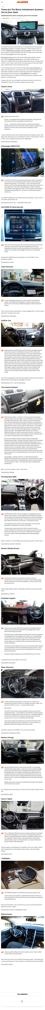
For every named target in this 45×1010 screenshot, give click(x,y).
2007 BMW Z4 (25, 73)
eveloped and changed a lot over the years (18, 50)
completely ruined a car (15, 59)
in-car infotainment (34, 68)
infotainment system (7, 48)
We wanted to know (6, 57)
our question (10, 54)
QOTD (3, 6)
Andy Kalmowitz (6, 18)
